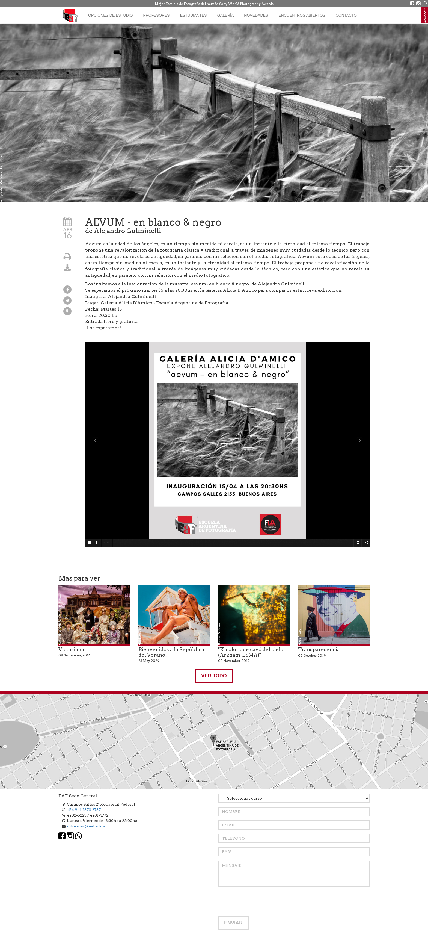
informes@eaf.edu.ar (87, 826)
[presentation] (259, 901)
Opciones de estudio (110, 15)
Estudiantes (193, 15)
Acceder (425, 15)
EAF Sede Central (77, 796)
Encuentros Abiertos (301, 15)
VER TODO (214, 676)
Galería (225, 15)
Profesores (156, 15)
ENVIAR (233, 923)
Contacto (346, 15)
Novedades (256, 15)
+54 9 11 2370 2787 (84, 810)
